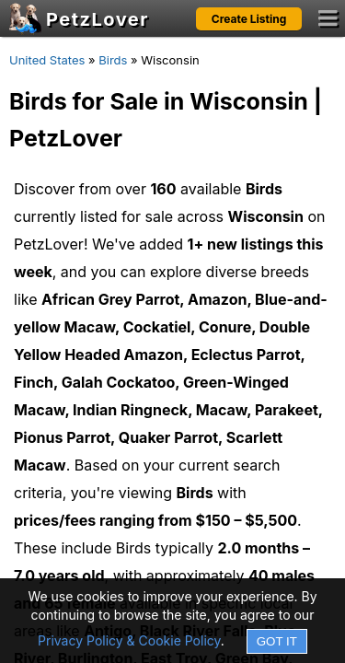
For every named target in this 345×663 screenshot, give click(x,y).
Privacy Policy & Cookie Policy (129, 640)
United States (47, 59)
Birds (112, 59)
